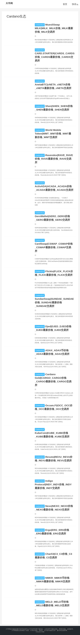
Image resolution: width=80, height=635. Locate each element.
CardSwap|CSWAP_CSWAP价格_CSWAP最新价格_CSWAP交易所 (54, 247)
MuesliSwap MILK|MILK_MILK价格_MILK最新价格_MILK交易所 (54, 28)
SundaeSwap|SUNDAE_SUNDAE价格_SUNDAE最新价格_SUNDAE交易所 (54, 302)
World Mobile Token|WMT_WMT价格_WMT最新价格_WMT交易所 (53, 134)
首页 (65, 4)
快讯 (75, 4)
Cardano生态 (40, 25)
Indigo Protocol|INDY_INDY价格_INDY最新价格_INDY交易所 (53, 484)
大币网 (9, 3)
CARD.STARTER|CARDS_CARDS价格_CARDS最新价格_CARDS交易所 (54, 57)
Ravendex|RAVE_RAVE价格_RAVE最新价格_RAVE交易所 (54, 159)
